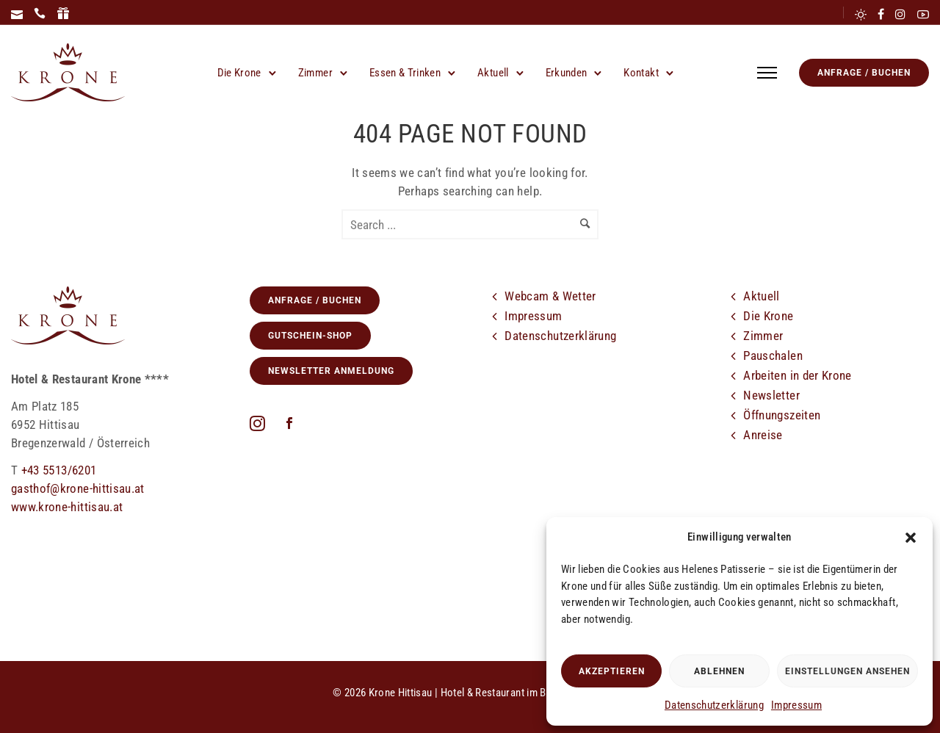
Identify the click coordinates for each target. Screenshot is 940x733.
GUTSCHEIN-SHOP (310, 336)
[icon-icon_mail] (17, 14)
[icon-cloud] (782, 474)
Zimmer (315, 72)
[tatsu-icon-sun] (861, 14)
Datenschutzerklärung (714, 705)
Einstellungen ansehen (847, 671)
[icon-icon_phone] (40, 14)
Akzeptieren (612, 671)
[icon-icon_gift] (63, 14)
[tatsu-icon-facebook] (881, 14)
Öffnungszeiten (781, 415)
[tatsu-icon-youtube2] (923, 14)
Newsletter (771, 395)
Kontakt (640, 72)
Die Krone (239, 72)
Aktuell (492, 72)
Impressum (796, 705)
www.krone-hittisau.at (67, 506)
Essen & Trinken (405, 72)
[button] (910, 537)
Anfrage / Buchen (864, 73)
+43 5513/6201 (59, 470)
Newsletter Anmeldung (331, 371)
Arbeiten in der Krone (797, 375)
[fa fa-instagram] (261, 423)
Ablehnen (719, 671)
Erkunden (567, 72)
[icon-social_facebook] (289, 424)
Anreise (762, 434)
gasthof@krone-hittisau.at (78, 488)
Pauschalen (773, 355)
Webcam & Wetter (550, 296)
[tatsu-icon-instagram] (900, 14)
